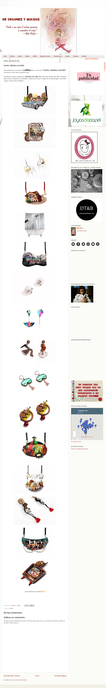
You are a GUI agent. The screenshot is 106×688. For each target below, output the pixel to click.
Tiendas (75, 56)
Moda (27, 56)
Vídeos (84, 56)
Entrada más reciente (12, 676)
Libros (20, 56)
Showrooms (58, 56)
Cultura (12, 56)
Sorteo (67, 56)
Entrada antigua (60, 676)
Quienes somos (45, 56)
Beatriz (81, 228)
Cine (5, 56)
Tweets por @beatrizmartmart (79, 449)
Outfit (35, 56)
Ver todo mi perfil (81, 230)
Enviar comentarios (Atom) (19, 680)
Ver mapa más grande (76, 441)
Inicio (37, 676)
